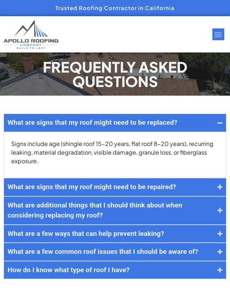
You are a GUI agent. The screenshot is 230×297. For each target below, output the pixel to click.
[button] (218, 34)
